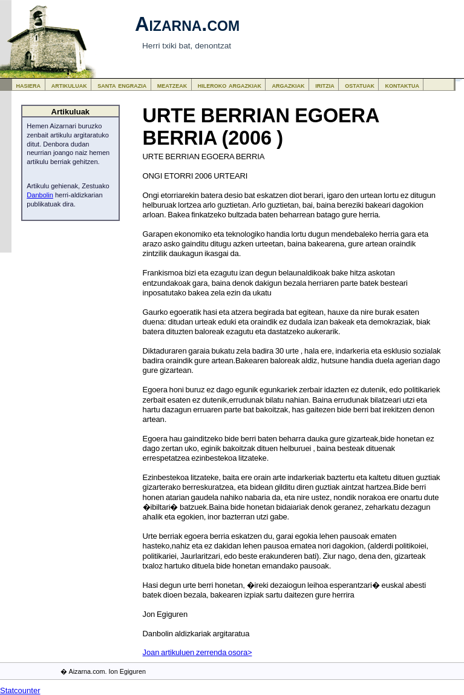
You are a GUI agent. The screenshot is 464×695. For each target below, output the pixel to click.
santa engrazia (121, 85)
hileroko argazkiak (229, 85)
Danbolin (40, 195)
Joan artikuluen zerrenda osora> (197, 652)
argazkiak (288, 85)
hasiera (28, 85)
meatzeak (172, 85)
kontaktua (402, 85)
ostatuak (359, 85)
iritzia (325, 85)
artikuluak (69, 85)
